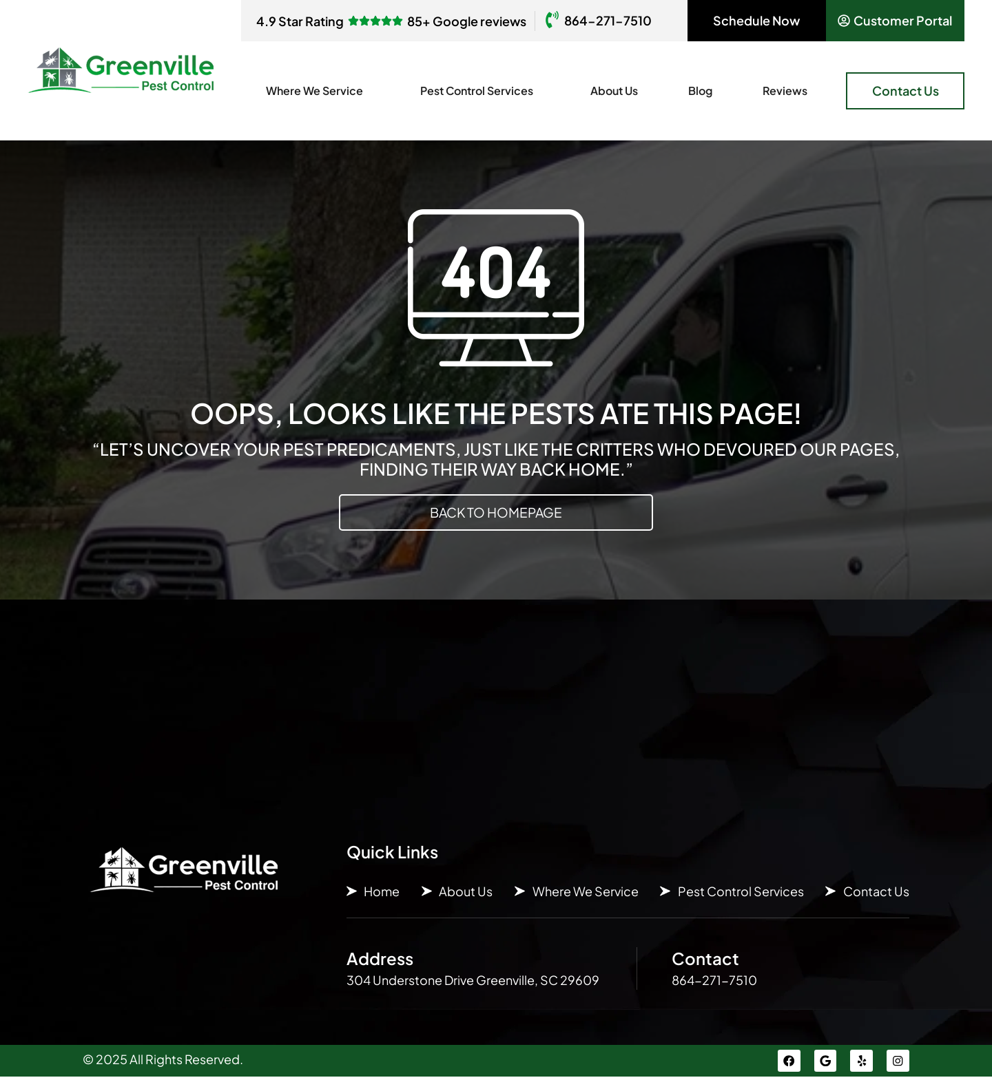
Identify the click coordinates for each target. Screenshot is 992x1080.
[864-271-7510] (552, 21)
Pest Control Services (480, 90)
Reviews (785, 90)
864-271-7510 (608, 20)
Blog (700, 90)
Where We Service (318, 90)
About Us (614, 90)
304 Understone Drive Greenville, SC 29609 (473, 980)
